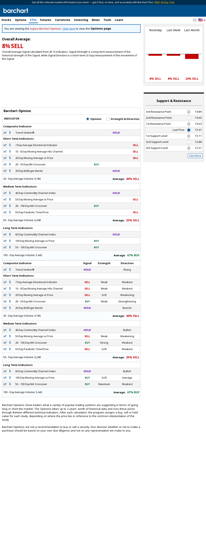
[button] (202, 20)
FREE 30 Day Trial (164, 2)
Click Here (69, 46)
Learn (119, 20)
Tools (107, 20)
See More (195, 173)
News (96, 20)
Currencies (62, 20)
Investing (81, 20)
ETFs (33, 20)
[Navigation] (37, 34)
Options (20, 20)
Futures (45, 20)
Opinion (93, 136)
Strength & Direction (122, 136)
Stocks (6, 20)
